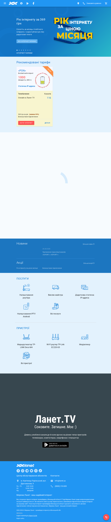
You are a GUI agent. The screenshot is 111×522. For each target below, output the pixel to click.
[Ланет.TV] (27, 3)
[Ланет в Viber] (36, 470)
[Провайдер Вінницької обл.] (13, 3)
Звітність (19, 513)
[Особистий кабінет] (21, 3)
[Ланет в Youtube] (31, 470)
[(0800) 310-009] (106, 517)
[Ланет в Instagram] (22, 470)
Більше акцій (89, 263)
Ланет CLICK (33, 515)
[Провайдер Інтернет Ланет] (27, 465)
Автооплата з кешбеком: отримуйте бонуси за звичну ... (27, 253)
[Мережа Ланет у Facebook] (33, 3)
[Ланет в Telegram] (27, 470)
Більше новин (89, 244)
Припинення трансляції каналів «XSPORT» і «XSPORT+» (53, 253)
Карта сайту (20, 518)
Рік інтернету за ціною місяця (27, 268)
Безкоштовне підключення (52, 268)
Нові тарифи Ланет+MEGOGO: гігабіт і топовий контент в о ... (79, 253)
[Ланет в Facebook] (18, 470)
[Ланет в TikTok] (40, 470)
